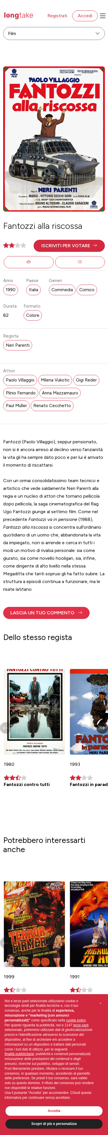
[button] (69, 246)
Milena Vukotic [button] (55, 380)
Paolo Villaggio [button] (20, 380)
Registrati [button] (57, 15)
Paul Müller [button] (16, 405)
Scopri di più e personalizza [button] (54, 1124)
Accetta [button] (54, 1111)
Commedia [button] (62, 289)
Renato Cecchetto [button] (52, 405)
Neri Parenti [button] (18, 345)
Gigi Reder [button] (86, 380)
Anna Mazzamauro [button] (60, 393)
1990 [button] (11, 289)
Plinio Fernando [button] (21, 393)
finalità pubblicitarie (19, 1054)
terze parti (80, 1025)
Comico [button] (87, 289)
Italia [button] (33, 289)
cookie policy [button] (76, 1020)
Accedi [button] (85, 15)
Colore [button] (32, 315)
